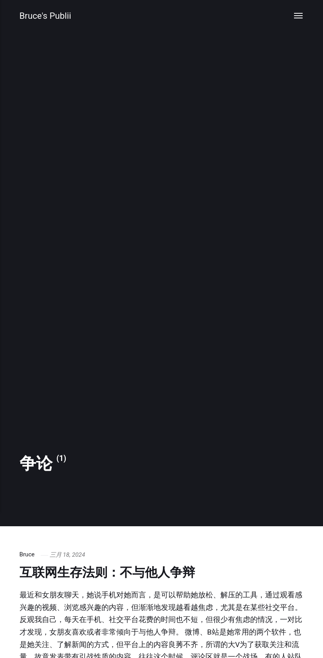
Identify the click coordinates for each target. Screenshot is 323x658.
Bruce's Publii (46, 16)
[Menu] (299, 16)
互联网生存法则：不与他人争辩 (113, 572)
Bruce (27, 554)
